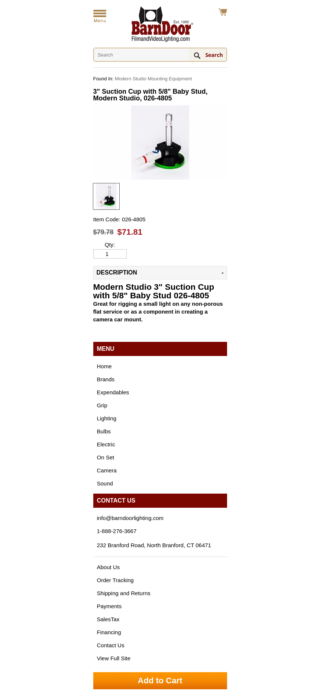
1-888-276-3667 (117, 531)
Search (214, 54)
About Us (108, 567)
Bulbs (104, 431)
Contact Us (111, 645)
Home (104, 366)
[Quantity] (110, 254)
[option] (106, 196)
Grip (102, 405)
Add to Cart (160, 680)
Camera (107, 470)
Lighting (107, 418)
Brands (106, 379)
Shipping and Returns (124, 593)
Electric (106, 444)
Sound (105, 483)
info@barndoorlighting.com (130, 518)
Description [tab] (117, 272)
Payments (109, 606)
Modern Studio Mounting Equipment (153, 78)
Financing (109, 632)
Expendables (113, 392)
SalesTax (108, 619)
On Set (105, 457)
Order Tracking (115, 580)
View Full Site (114, 658)
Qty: (110, 245)
